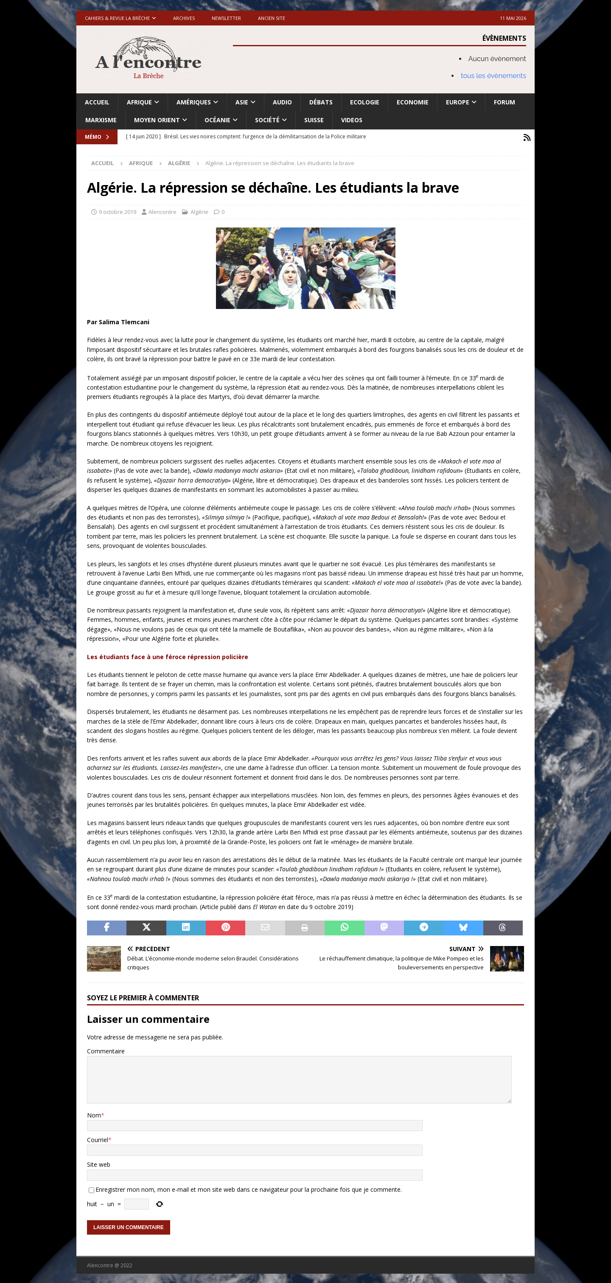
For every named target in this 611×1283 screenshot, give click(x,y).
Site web (98, 1163)
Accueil (97, 102)
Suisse (314, 120)
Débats (321, 102)
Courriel (97, 1138)
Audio (282, 102)
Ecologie (364, 102)
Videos (351, 120)
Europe (457, 102)
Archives (184, 18)
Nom (94, 1113)
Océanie (217, 120)
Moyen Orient (157, 120)
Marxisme (101, 120)
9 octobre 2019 (117, 210)
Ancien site (271, 18)
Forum (504, 102)
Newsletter (226, 18)
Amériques (194, 102)
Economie (413, 102)
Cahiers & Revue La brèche (117, 18)
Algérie (199, 210)
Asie (241, 102)
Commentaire (106, 1049)
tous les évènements (493, 76)
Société (267, 120)
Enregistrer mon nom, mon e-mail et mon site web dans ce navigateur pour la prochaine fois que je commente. (248, 1188)
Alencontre (163, 210)
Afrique (139, 102)
